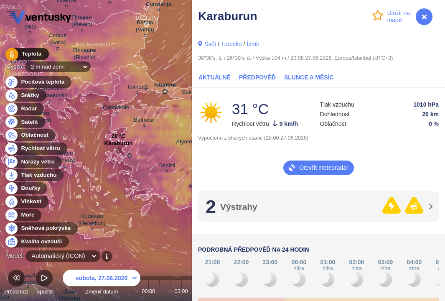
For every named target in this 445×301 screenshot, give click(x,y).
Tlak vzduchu (34, 175)
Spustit (44, 283)
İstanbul (165, 87)
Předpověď (257, 77)
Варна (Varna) (145, 27)
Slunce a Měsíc (309, 77)
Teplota (26, 54)
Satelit (24, 122)
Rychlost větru (35, 149)
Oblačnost (29, 135)
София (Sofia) (57, 40)
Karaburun (118, 145)
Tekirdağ (137, 88)
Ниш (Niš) (30, 24)
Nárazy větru (33, 162)
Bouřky (26, 188)
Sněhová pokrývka (41, 228)
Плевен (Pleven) (81, 22)
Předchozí (16, 283)
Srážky (25, 95)
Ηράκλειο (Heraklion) (92, 221)
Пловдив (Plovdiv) (84, 55)
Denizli (166, 166)
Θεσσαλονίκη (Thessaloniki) (50, 93)
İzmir (253, 44)
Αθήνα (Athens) (65, 158)
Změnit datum (101, 283)
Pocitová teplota (37, 82)
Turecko (231, 44)
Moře (23, 215)
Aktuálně (214, 77)
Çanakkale (116, 108)
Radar (24, 109)
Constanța (158, 5)
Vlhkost (26, 202)
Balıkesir (144, 121)
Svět (210, 44)
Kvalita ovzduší (36, 242)
